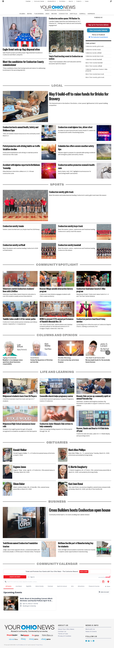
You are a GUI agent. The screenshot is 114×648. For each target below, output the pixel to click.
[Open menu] (3, 1)
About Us (71, 1)
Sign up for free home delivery (98, 25)
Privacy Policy (39, 644)
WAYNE (29, 13)
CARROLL (82, 13)
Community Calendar (39, 1)
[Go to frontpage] (57, 8)
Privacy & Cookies (64, 636)
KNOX (47, 13)
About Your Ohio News (66, 629)
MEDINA (54, 13)
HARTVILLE (73, 13)
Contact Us (78, 1)
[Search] (111, 1)
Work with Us (90, 629)
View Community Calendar (98, 30)
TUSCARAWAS (39, 13)
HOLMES (22, 13)
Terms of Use (63, 633)
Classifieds (28, 1)
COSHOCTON (63, 13)
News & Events (91, 631)
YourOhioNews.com (21, 644)
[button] (107, 352)
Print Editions (62, 1)
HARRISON (91, 13)
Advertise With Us (52, 1)
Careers (86, 1)
